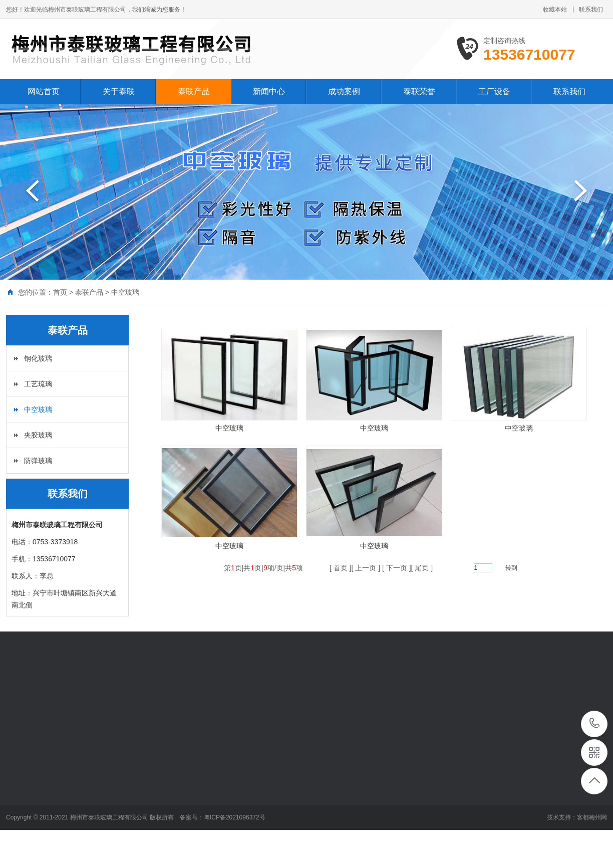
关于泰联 (119, 91)
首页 (60, 292)
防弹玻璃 (38, 461)
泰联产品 (194, 91)
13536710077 (594, 723)
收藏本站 (555, 9)
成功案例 (344, 91)
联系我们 (591, 9)
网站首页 (44, 91)
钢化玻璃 (38, 358)
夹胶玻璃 (38, 435)
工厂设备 (494, 91)
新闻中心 (269, 91)
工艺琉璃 (38, 384)
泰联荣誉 (419, 91)
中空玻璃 (125, 292)
